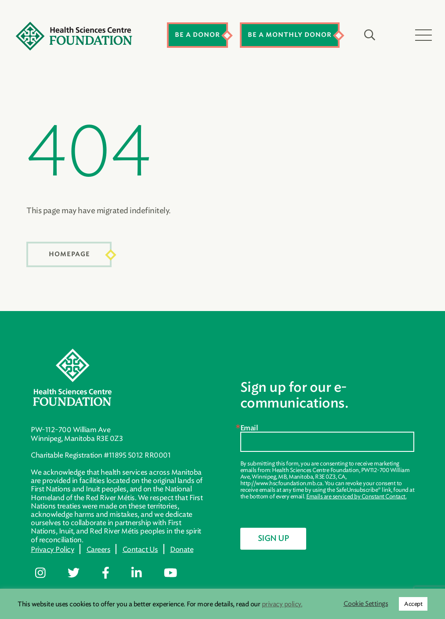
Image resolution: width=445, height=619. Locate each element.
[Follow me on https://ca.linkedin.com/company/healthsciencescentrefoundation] (143, 573)
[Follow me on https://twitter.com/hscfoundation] (80, 573)
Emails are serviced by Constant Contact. (356, 496)
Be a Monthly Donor (290, 35)
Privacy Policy (52, 549)
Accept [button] (413, 604)
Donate (181, 549)
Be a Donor (197, 35)
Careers (99, 549)
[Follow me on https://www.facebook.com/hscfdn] (112, 573)
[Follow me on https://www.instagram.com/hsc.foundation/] (47, 573)
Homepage (69, 254)
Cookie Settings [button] (366, 604)
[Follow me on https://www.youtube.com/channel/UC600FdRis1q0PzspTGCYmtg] (176, 573)
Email (249, 428)
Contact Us (140, 549)
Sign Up (273, 539)
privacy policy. (282, 604)
